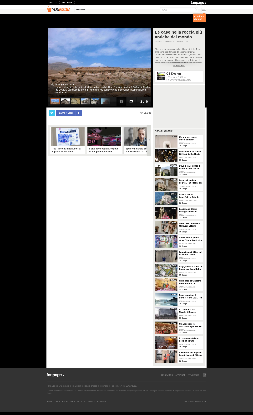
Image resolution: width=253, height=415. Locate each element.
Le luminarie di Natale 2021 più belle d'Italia (190, 152)
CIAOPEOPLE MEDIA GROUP (195, 401)
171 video (170, 77)
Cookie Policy (68, 401)
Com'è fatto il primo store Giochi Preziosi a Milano (190, 239)
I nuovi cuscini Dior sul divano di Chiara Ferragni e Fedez (190, 253)
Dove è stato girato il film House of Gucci (189, 167)
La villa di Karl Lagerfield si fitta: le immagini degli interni (190, 196)
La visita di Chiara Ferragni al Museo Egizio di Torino (188, 210)
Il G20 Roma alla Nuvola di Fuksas (187, 310)
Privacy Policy (53, 401)
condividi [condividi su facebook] (66, 112)
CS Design (173, 73)
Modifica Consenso (86, 401)
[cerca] (179, 9)
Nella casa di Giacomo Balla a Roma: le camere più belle (190, 282)
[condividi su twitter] (52, 113)
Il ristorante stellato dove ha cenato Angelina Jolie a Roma (190, 339)
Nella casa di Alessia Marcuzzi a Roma (189, 224)
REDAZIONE (102, 401)
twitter (53, 3)
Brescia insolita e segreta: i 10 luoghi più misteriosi (190, 181)
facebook (67, 3)
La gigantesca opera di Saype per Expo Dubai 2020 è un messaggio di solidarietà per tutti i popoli (190, 267)
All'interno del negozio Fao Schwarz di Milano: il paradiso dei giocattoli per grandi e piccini (190, 354)
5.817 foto (182, 77)
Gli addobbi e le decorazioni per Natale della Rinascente (190, 325)
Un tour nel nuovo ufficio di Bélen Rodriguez (188, 138)
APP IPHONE (180, 375)
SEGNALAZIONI (167, 375)
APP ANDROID (193, 375)
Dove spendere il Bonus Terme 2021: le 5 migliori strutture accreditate (190, 296)
